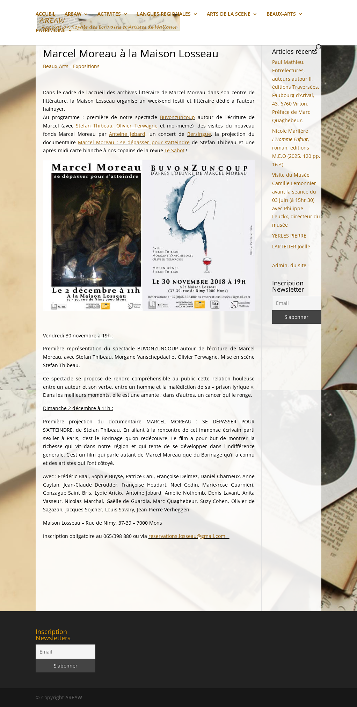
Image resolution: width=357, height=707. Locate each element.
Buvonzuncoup (177, 117)
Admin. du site (289, 265)
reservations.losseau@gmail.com (189, 536)
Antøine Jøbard (127, 134)
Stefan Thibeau (94, 125)
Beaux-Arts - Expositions (71, 66)
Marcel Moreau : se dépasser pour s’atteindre (134, 142)
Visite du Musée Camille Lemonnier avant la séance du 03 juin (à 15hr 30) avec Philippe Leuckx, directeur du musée (296, 200)
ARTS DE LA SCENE (228, 14)
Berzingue (199, 134)
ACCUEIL (46, 14)
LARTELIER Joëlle (291, 246)
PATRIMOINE (51, 31)
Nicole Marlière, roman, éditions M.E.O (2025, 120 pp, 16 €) (296, 147)
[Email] (296, 303)
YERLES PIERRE (289, 235)
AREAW (73, 14)
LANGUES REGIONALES (164, 14)
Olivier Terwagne (136, 125)
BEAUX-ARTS (281, 14)
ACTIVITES (109, 14)
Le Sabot (174, 150)
